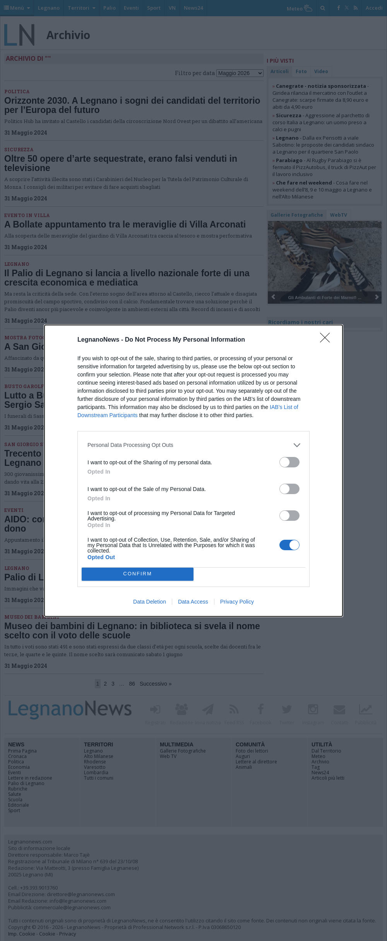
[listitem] (193, 445)
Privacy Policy (237, 602)
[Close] (327, 340)
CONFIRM (137, 574)
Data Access (193, 602)
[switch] (289, 462)
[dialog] (193, 470)
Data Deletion (149, 602)
